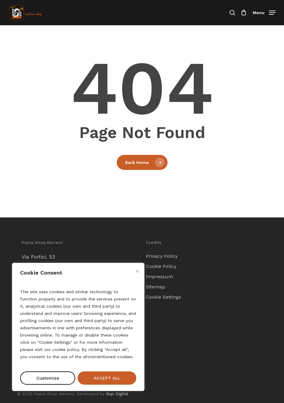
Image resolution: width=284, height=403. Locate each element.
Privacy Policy (161, 256)
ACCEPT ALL (107, 378)
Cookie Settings (163, 297)
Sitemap (155, 287)
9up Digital (117, 393)
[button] (264, 12)
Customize (47, 378)
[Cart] (244, 13)
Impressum (159, 276)
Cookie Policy (161, 266)
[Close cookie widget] (137, 271)
